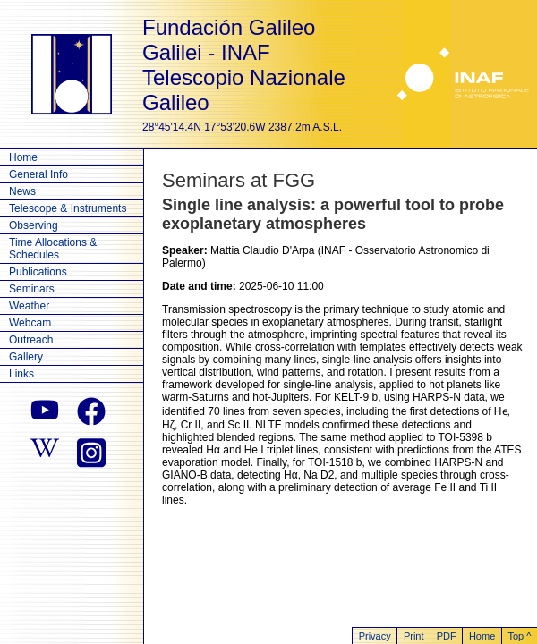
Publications (38, 272)
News (22, 191)
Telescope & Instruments (67, 208)
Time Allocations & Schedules (53, 248)
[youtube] (45, 411)
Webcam (30, 323)
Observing (33, 225)
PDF (446, 636)
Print (414, 636)
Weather (29, 306)
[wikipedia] (45, 451)
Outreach (31, 340)
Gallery (26, 357)
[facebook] (91, 411)
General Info (38, 174)
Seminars (32, 289)
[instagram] (91, 451)
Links (21, 374)
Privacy (375, 636)
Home (23, 157)
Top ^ (519, 636)
